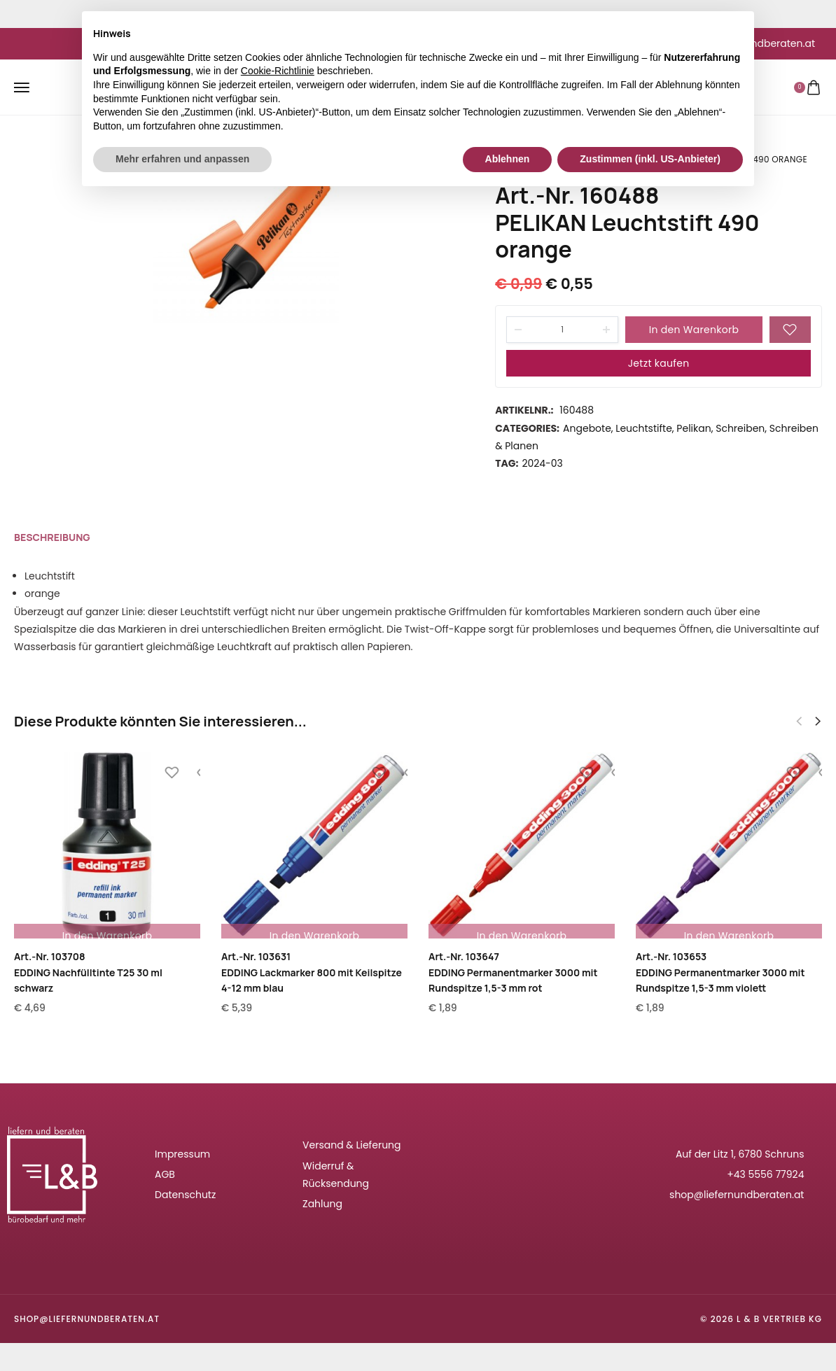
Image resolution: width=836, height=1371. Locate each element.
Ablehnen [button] (507, 158)
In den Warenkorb (694, 330)
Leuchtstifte (643, 428)
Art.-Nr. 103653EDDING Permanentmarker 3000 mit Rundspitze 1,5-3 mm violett (720, 972)
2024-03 (542, 463)
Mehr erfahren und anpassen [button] (182, 158)
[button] (818, 721)
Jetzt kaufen (659, 363)
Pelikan (693, 428)
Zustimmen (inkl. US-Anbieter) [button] (650, 158)
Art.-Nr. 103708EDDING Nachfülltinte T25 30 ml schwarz (88, 972)
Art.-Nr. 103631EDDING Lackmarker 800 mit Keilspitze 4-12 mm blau (311, 972)
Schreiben (740, 428)
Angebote (587, 428)
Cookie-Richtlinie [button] (277, 70)
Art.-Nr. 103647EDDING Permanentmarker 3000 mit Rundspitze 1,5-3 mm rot (513, 972)
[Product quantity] (562, 329)
